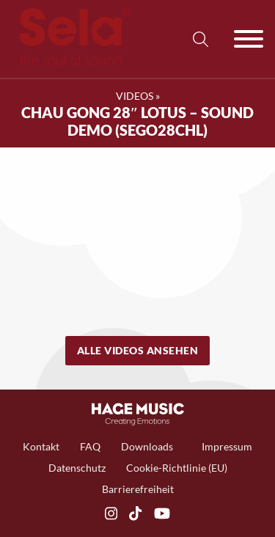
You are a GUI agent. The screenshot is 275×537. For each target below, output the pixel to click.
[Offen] (248, 39)
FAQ (90, 446)
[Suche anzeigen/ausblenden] (200, 39)
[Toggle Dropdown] (180, 446)
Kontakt (41, 446)
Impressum (227, 446)
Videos (134, 96)
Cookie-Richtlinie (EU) (176, 467)
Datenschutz (77, 467)
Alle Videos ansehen (138, 350)
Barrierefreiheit (138, 489)
